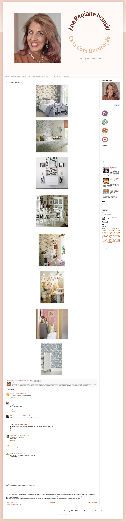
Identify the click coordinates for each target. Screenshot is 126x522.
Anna (11, 453)
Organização (116, 235)
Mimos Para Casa (115, 233)
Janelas (103, 246)
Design (118, 240)
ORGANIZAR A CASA (37, 76)
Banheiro (113, 240)
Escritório (114, 243)
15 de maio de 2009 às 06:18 (19, 393)
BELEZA (59, 76)
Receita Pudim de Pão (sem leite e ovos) (114, 179)
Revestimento (111, 246)
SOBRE (7, 76)
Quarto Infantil (105, 242)
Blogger (70, 514)
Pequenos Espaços (107, 239)
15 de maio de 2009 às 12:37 (24, 415)
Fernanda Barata (14, 402)
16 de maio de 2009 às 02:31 (23, 435)
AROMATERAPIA (50, 76)
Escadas (112, 245)
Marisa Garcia (13, 435)
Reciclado (104, 241)
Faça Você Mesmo (114, 232)
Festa (103, 245)
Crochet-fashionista (14, 445)
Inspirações (116, 228)
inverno (118, 243)
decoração (105, 228)
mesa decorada (116, 241)
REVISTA (110, 242)
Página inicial (52, 502)
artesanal (107, 233)
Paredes (110, 244)
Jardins (118, 239)
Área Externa (117, 245)
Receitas (104, 237)
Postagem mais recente (12, 502)
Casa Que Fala (109, 241)
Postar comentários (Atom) (16, 504)
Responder (12, 397)
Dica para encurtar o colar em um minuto (114, 190)
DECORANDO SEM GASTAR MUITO (20, 76)
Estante (118, 247)
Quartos (108, 240)
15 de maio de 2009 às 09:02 (24, 402)
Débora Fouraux (14, 415)
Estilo (103, 233)
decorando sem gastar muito (111, 236)
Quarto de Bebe (107, 245)
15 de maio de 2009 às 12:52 (21, 424)
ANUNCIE (66, 76)
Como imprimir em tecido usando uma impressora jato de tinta (115, 169)
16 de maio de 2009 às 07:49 (26, 445)
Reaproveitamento (115, 237)
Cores (110, 235)
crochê (106, 246)
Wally (11, 393)
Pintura (114, 247)
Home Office (110, 247)
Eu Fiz (114, 239)
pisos (115, 246)
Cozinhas (104, 240)
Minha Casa (105, 235)
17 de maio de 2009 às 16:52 (19, 453)
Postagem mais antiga (92, 502)
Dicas (104, 230)
